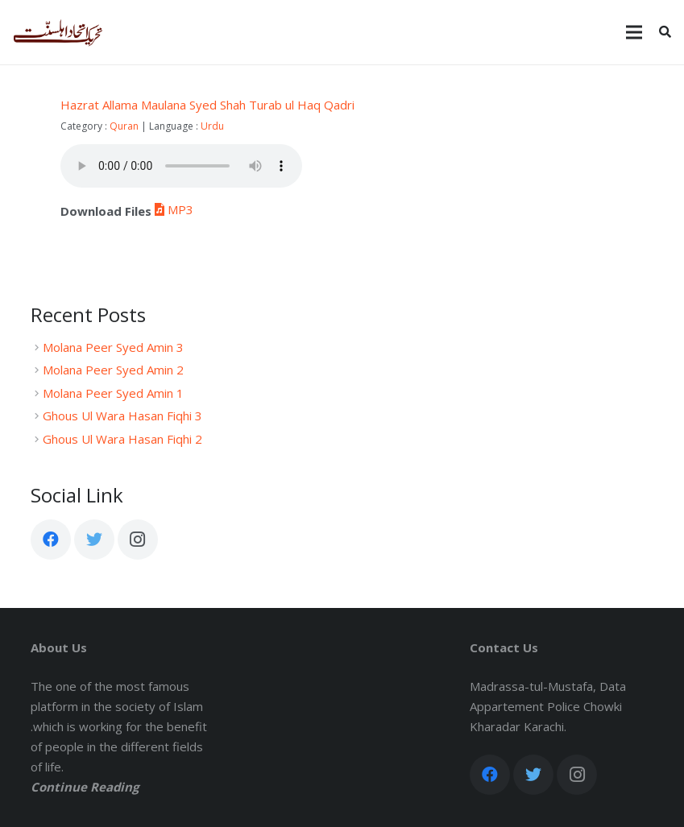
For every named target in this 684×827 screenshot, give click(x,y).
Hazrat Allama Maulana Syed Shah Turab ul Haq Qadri (207, 105)
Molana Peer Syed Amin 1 (113, 393)
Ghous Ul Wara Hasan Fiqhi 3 (122, 415)
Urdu (212, 126)
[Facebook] (51, 539)
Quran (124, 126)
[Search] (665, 32)
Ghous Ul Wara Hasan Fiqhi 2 (122, 439)
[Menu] (634, 32)
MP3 (172, 209)
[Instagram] (138, 539)
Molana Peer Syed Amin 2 (113, 370)
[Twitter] (94, 539)
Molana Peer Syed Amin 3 (113, 347)
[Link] (58, 32)
